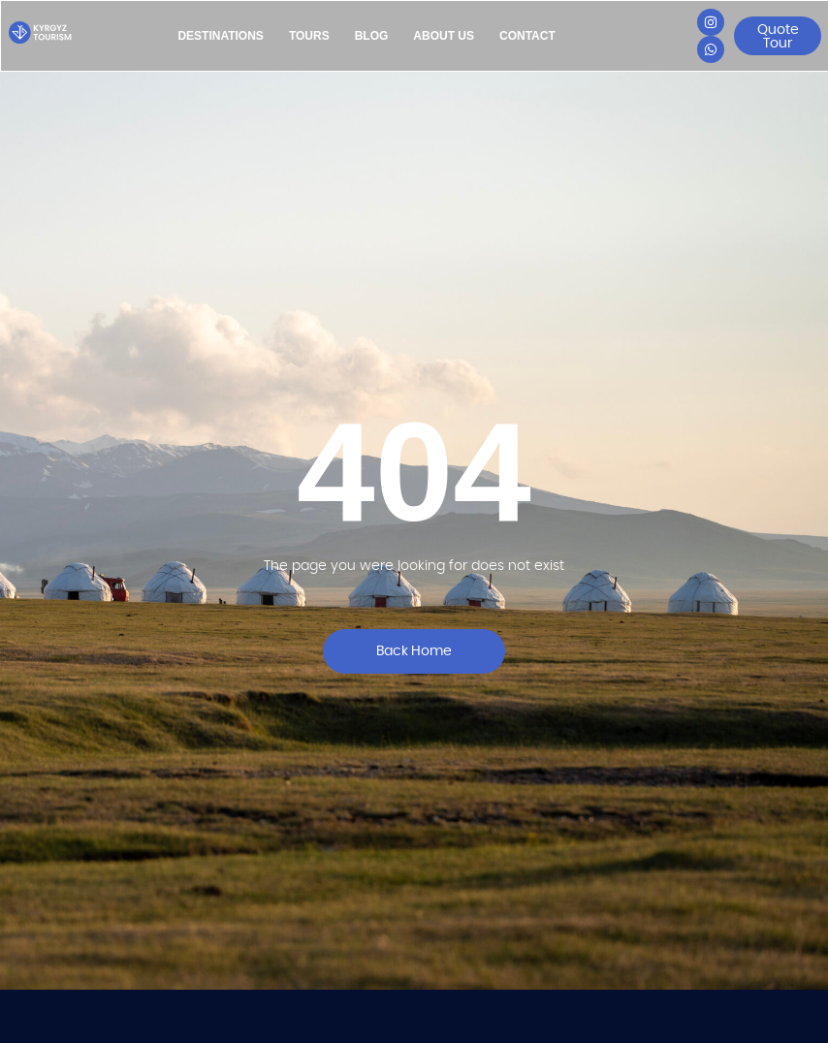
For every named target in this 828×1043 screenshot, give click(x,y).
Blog (372, 36)
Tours (309, 36)
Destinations (220, 36)
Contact (527, 36)
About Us (443, 36)
